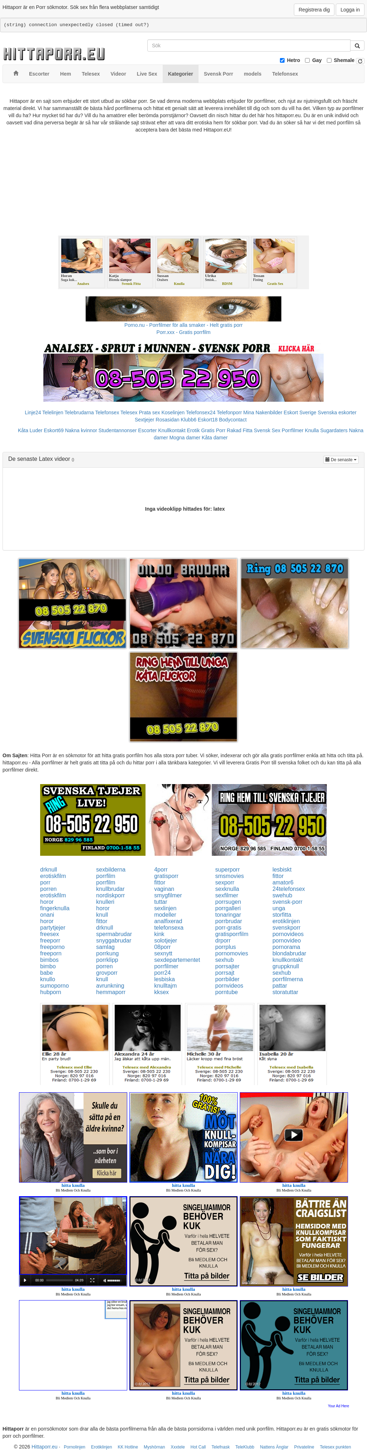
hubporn (50, 992)
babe (46, 973)
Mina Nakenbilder (262, 412)
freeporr (50, 940)
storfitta (281, 915)
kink (159, 934)
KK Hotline (128, 1447)
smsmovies (229, 876)
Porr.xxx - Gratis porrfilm (184, 332)
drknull (48, 870)
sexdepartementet (177, 960)
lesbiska (164, 979)
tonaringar (228, 915)
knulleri (105, 902)
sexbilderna (110, 870)
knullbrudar (110, 889)
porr (45, 882)
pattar (279, 986)
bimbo (48, 966)
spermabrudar (114, 934)
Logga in (350, 10)
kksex (161, 992)
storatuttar (285, 992)
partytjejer (52, 928)
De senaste (342, 459)
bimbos (49, 960)
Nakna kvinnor (81, 430)
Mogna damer (184, 437)
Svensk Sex (267, 430)
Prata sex (149, 412)
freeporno (52, 947)
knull (102, 915)
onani (47, 915)
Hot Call (198, 1447)
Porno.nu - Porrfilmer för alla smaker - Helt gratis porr (183, 325)
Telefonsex (107, 412)
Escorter (147, 430)
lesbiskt (281, 870)
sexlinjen (165, 908)
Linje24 (33, 412)
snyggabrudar (113, 940)
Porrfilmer (293, 430)
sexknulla (227, 889)
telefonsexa (169, 928)
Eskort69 (53, 430)
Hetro (293, 60)
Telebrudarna (79, 412)
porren (48, 889)
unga (278, 908)
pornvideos (229, 986)
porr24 (162, 973)
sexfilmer (226, 895)
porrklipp (107, 960)
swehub (282, 895)
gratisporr (166, 876)
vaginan (164, 889)
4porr (160, 870)
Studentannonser (118, 430)
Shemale (344, 60)
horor (46, 902)
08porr (162, 947)
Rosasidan (167, 420)
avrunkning (110, 986)
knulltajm (165, 986)
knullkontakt (287, 960)
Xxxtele (178, 1447)
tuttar (160, 902)
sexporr (224, 882)
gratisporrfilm (231, 934)
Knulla (312, 430)
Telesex (128, 412)
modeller (165, 915)
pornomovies (231, 953)
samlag (105, 947)
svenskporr (286, 928)
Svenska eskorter (337, 412)
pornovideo (286, 940)
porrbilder (227, 979)
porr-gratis (228, 928)
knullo (47, 979)
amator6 (283, 882)
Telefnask (220, 1447)
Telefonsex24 (201, 412)
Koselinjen (173, 412)
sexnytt (163, 953)
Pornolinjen (74, 1447)
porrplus (225, 947)
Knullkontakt (171, 430)
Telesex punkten (335, 1447)
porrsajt (224, 973)
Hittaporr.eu (44, 1447)
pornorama (286, 947)
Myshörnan (154, 1447)
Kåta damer (215, 437)
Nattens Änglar (274, 1447)
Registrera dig (314, 10)
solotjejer (165, 940)
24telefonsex (288, 889)
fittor (277, 876)
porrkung (107, 953)
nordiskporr (110, 895)
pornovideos (288, 934)
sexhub (224, 960)
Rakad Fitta (240, 430)
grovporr (107, 973)
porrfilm (105, 876)
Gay (316, 60)
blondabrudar (289, 953)
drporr (223, 940)
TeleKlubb (244, 1447)
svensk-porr (287, 902)
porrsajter (227, 966)
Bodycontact (233, 420)
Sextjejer (144, 420)
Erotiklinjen (101, 1447)
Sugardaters (333, 430)
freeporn (51, 953)
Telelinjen (52, 412)
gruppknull (285, 966)
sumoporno (54, 986)
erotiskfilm (53, 876)
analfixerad (168, 921)
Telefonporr (229, 412)
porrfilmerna (287, 979)
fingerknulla (55, 908)
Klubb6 (188, 420)
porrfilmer (166, 966)
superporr (227, 870)
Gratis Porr (213, 430)
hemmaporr (110, 992)
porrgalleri (228, 908)
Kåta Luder (30, 430)
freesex (49, 934)
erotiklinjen (286, 921)
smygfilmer (168, 895)
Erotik (193, 430)
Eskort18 (208, 420)
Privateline (304, 1447)
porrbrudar (228, 921)
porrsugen (228, 902)
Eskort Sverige (300, 412)
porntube (226, 992)
